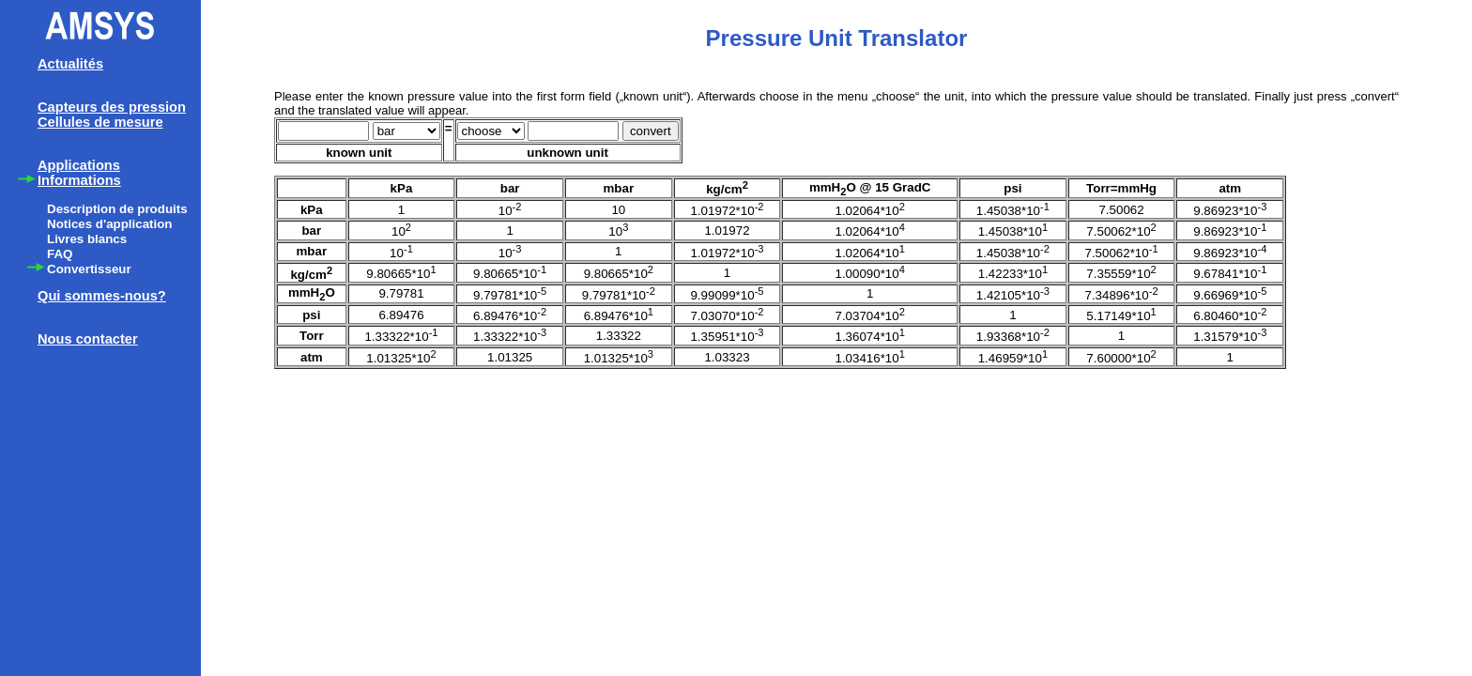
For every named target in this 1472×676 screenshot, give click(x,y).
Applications (79, 165)
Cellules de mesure (100, 122)
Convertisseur (89, 269)
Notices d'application (110, 224)
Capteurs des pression (112, 107)
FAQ (59, 254)
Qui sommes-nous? (102, 295)
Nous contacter (88, 338)
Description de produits (117, 209)
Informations (79, 180)
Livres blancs (87, 239)
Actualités (70, 63)
